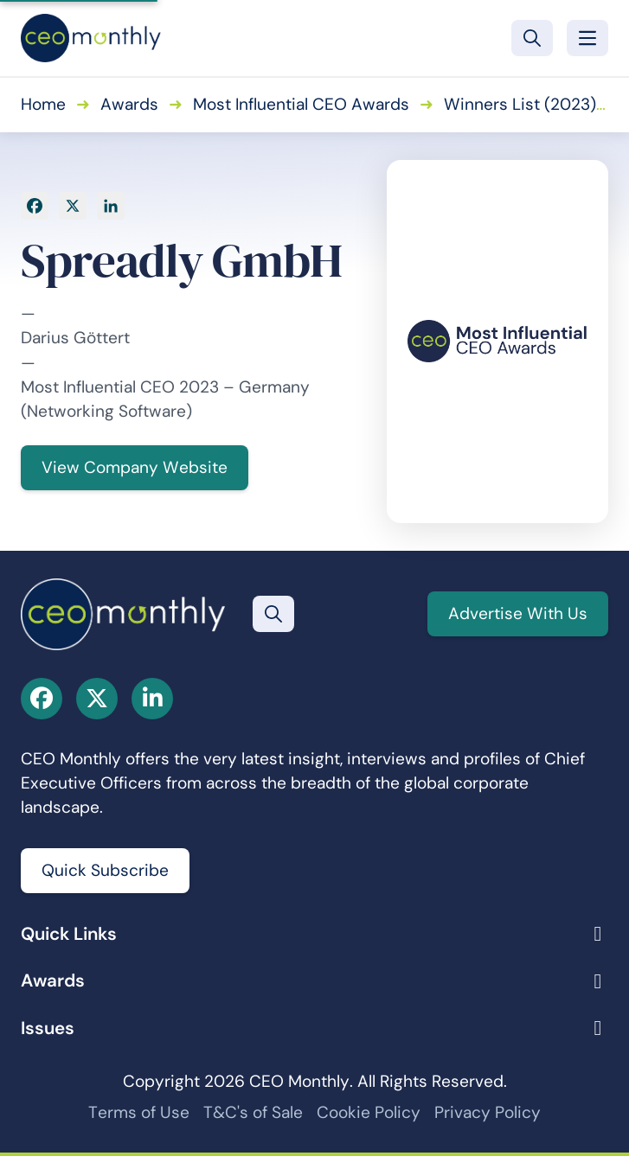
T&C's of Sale (253, 1112)
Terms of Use (138, 1112)
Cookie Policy (368, 1112)
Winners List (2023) (520, 104)
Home (43, 104)
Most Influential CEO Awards (301, 104)
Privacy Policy (487, 1112)
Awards (129, 104)
